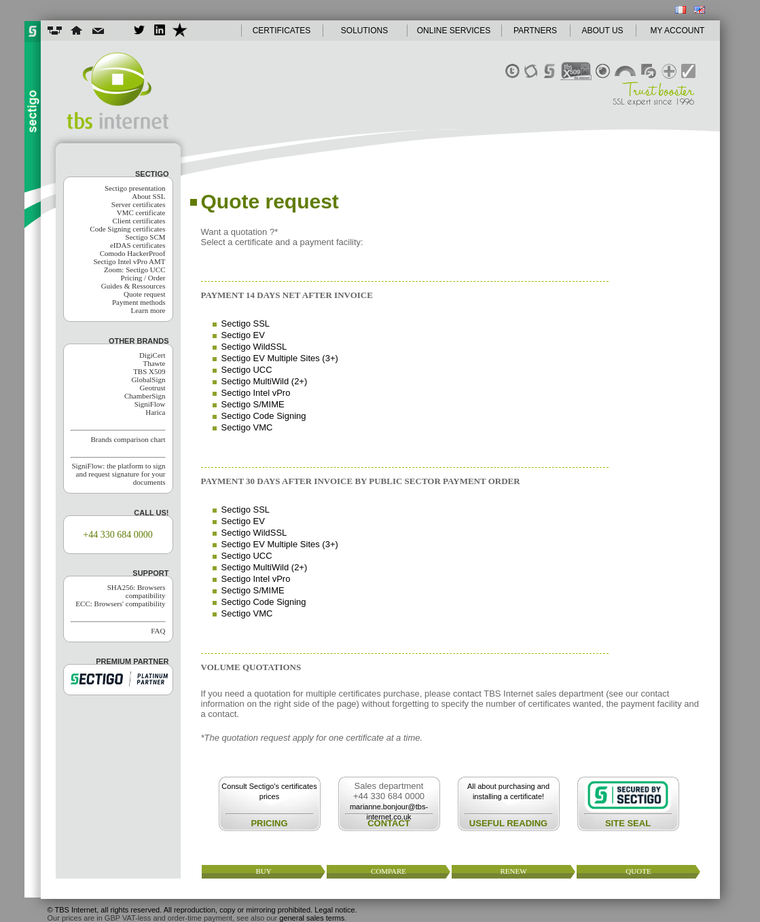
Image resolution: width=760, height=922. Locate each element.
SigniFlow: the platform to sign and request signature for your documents (118, 474)
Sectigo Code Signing (263, 416)
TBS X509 (149, 371)
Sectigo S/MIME (253, 404)
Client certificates (139, 221)
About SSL (148, 196)
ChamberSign (145, 396)
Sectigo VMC (247, 427)
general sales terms (311, 918)
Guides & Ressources (133, 286)
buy (263, 871)
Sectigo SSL (245, 323)
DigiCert (152, 355)
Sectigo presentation (135, 188)
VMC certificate (141, 212)
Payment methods (139, 302)
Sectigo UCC (246, 370)
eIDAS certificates (138, 245)
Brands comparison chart (128, 439)
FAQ (158, 631)
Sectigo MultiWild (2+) (264, 381)
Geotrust (153, 388)
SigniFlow (150, 404)
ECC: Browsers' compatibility (120, 604)
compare (388, 871)
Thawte (154, 363)
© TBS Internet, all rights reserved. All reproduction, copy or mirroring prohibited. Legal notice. (202, 910)
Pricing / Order (143, 278)
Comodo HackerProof (133, 253)
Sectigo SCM (146, 237)
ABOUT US (602, 30)
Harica (155, 412)
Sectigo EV (243, 335)
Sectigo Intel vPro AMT (129, 261)
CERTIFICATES (282, 30)
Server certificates (138, 204)
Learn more (148, 310)
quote (638, 871)
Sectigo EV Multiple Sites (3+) (279, 358)
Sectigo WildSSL (254, 347)
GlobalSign (148, 379)
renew (513, 871)
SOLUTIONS (364, 30)
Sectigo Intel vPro (256, 393)
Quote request (144, 294)
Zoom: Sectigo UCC (134, 269)
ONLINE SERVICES (453, 30)
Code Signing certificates (127, 229)
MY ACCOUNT (678, 30)
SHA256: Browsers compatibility (136, 591)
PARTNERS (535, 30)
